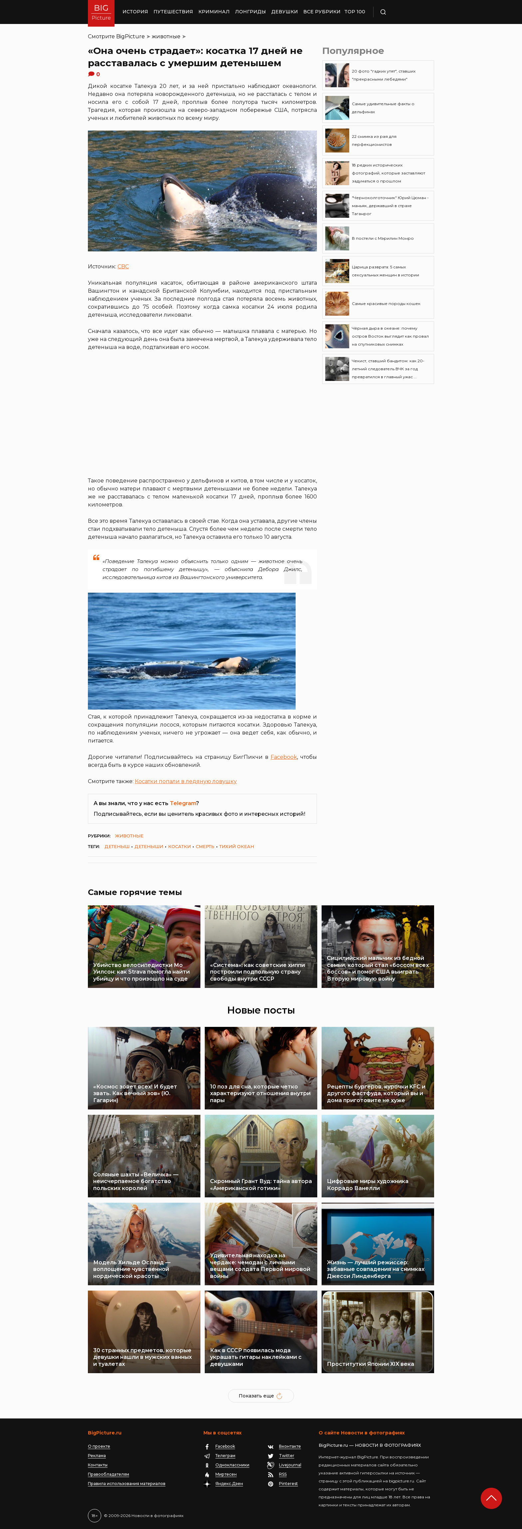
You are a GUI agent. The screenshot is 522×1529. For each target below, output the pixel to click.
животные (166, 36)
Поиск (402, 12)
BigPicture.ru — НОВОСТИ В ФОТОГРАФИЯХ (370, 1445)
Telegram (183, 803)
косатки (179, 846)
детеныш (117, 846)
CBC (123, 266)
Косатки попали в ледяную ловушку (186, 781)
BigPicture (130, 36)
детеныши (148, 846)
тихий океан (236, 846)
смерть (205, 846)
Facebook (284, 757)
